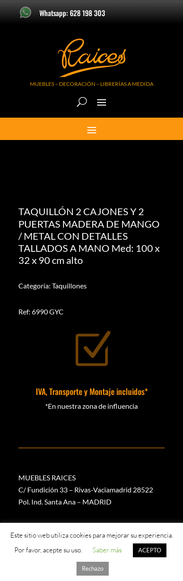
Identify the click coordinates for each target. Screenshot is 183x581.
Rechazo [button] (92, 568)
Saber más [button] (107, 550)
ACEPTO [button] (149, 550)
